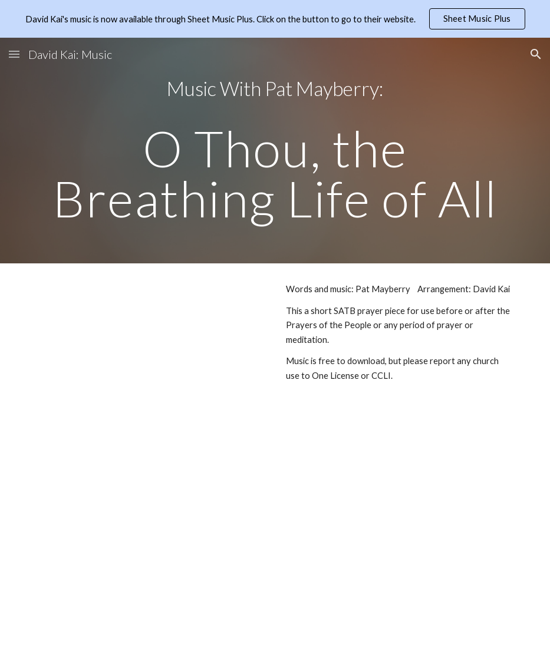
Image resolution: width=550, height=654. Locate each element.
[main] (274, 150)
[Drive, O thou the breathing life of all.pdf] (151, 349)
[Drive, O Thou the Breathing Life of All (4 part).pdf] (151, 521)
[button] (14, 54)
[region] (275, 19)
